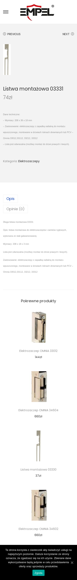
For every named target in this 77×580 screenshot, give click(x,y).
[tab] (38, 199)
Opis (10, 198)
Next (68, 34)
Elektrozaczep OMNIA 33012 (38, 351)
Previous (12, 34)
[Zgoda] (72, 562)
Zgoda (38, 572)
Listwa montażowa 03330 (38, 469)
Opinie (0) (15, 208)
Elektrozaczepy (29, 161)
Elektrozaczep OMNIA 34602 (38, 529)
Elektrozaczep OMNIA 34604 (38, 410)
